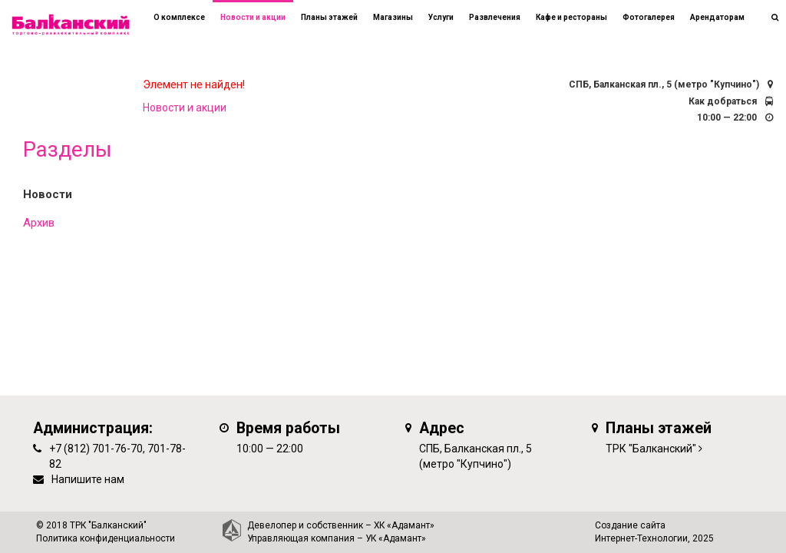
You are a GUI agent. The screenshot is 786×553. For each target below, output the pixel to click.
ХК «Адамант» (404, 525)
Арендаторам (717, 17)
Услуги (441, 17)
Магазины (393, 17)
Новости (47, 194)
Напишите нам (87, 479)
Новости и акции (253, 17)
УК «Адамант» (395, 538)
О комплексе (179, 17)
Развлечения (494, 17)
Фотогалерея (649, 17)
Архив (38, 223)
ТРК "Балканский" (651, 448)
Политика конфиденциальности (105, 538)
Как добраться (723, 101)
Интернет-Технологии (641, 538)
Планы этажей (329, 17)
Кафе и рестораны (571, 17)
